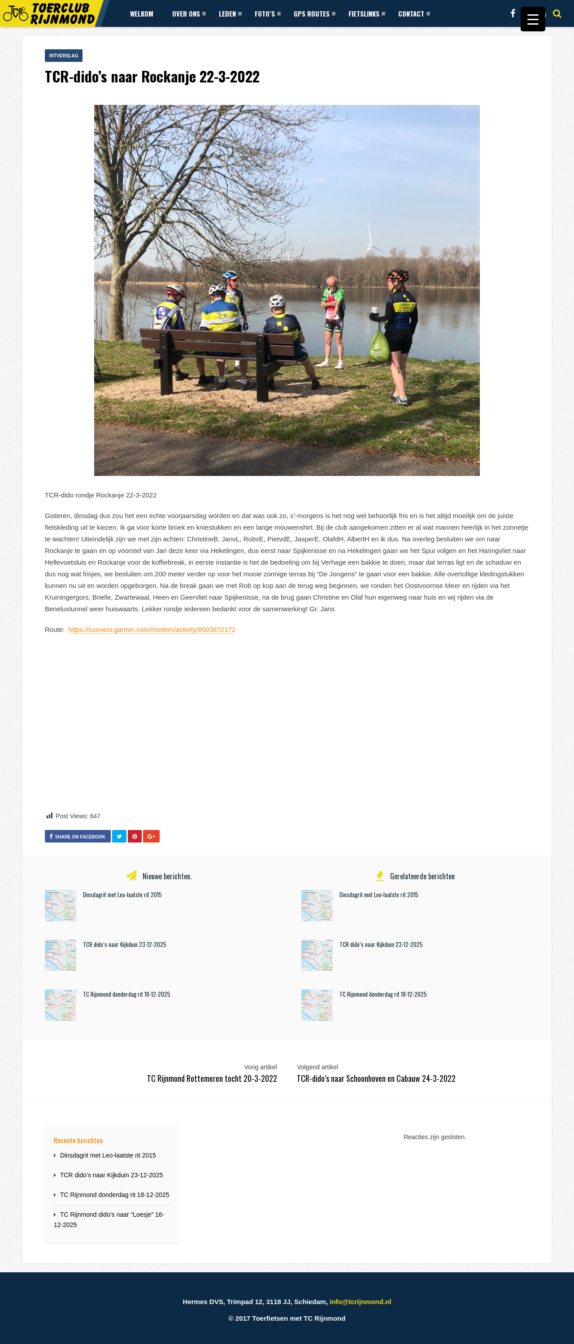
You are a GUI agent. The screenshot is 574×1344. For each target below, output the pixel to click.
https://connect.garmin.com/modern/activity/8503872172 (152, 629)
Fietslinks (366, 13)
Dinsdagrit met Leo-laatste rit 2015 (122, 894)
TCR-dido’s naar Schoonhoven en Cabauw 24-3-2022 (376, 1078)
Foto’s (268, 13)
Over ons (189, 13)
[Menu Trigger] (533, 19)
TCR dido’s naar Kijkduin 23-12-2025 (124, 944)
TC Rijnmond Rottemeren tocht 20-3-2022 (212, 1078)
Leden (230, 13)
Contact (414, 13)
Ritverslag (63, 55)
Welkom (141, 13)
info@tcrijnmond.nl (360, 1301)
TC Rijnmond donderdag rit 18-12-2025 (126, 994)
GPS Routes (314, 13)
